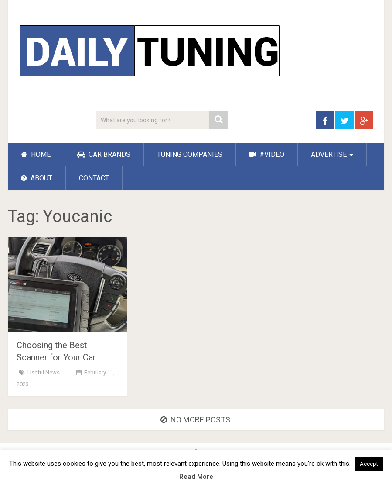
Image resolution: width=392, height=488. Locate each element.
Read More (196, 477)
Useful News (43, 372)
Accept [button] (369, 463)
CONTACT (94, 178)
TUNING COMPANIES (189, 154)
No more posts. (196, 419)
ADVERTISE (329, 154)
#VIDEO (266, 154)
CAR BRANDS (103, 154)
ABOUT (36, 178)
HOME (36, 154)
